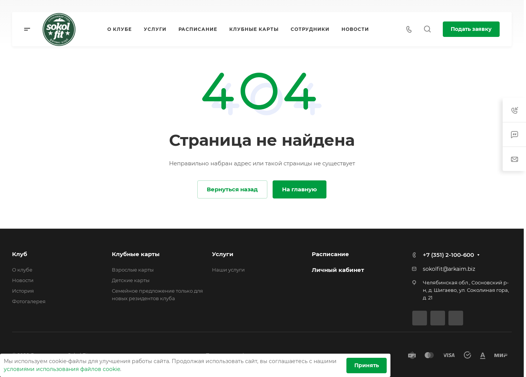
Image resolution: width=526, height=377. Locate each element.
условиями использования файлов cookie (62, 369)
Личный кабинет (338, 269)
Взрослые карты (133, 270)
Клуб (19, 254)
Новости (23, 280)
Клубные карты (136, 254)
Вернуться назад (232, 189)
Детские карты (130, 280)
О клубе (22, 270)
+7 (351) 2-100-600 (448, 254)
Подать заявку (471, 29)
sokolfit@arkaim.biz (449, 269)
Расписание (330, 254)
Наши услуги (228, 270)
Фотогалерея (29, 301)
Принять (366, 365)
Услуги (222, 254)
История (23, 291)
